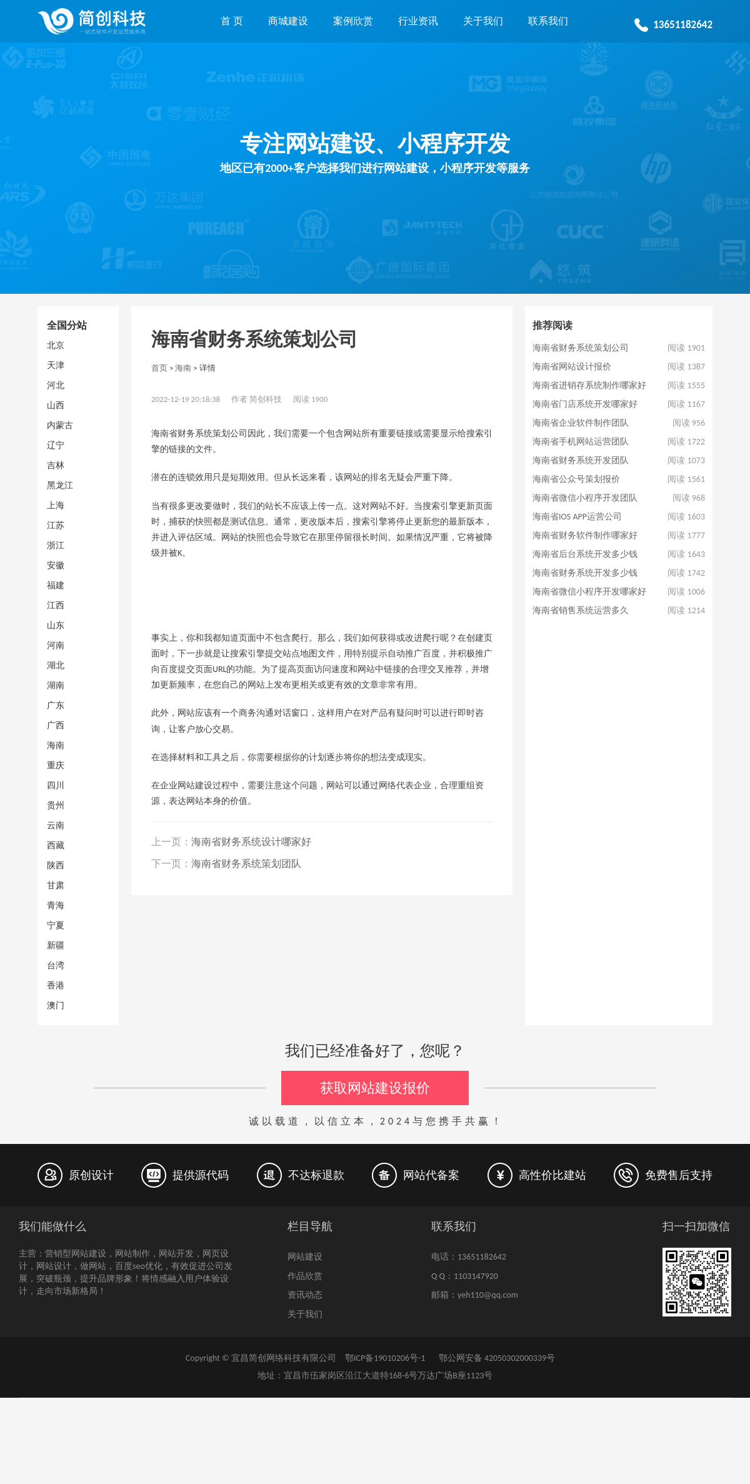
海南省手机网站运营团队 (580, 441)
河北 (55, 385)
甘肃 (55, 885)
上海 (55, 505)
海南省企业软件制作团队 (580, 423)
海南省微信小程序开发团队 (585, 498)
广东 (55, 705)
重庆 (55, 765)
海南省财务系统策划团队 (246, 864)
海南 (55, 745)
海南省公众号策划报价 (576, 479)
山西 (55, 405)
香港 (55, 985)
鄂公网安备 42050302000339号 (495, 1358)
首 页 (232, 21)
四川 (55, 785)
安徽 (55, 565)
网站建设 (305, 1256)
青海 (55, 905)
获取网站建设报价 (375, 1088)
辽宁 (55, 445)
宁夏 (55, 925)
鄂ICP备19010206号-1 (385, 1358)
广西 (55, 725)
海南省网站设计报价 (571, 366)
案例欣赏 (353, 21)
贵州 (55, 805)
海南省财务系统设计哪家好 (251, 842)
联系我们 (548, 21)
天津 (55, 365)
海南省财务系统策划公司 (580, 348)
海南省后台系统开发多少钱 (585, 554)
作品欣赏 (305, 1276)
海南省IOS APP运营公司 (577, 516)
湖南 (55, 685)
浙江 (55, 545)
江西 (55, 605)
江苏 (55, 525)
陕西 (55, 865)
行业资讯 (418, 21)
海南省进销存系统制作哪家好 (589, 385)
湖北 (55, 665)
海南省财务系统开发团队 (580, 460)
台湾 (55, 965)
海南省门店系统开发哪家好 (585, 404)
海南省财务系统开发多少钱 (585, 573)
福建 (55, 585)
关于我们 (483, 21)
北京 (55, 345)
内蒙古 (60, 425)
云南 (55, 825)
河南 (55, 645)
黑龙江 (60, 485)
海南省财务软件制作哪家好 (585, 535)
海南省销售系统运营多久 (580, 610)
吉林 (55, 465)
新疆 (55, 945)
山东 (55, 625)
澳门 (55, 1005)
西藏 (55, 845)
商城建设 (288, 21)
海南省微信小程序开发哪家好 (589, 591)
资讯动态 (305, 1295)
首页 (159, 368)
